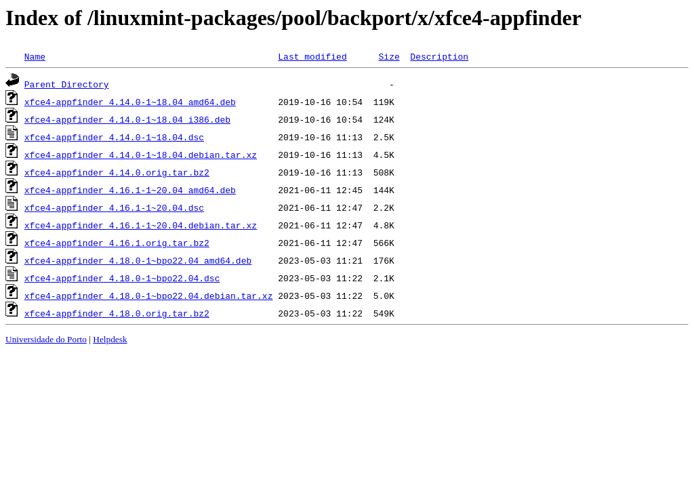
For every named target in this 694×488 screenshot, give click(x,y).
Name (34, 56)
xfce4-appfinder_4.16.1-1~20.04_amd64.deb (130, 190)
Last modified (312, 56)
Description (439, 56)
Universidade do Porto (46, 339)
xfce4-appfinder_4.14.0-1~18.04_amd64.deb (130, 102)
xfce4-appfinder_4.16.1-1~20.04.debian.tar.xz (140, 225)
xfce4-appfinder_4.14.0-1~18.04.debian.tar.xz (140, 154)
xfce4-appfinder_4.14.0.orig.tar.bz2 (116, 172)
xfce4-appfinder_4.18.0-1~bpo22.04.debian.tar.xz (148, 295)
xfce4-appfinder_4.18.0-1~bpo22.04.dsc (122, 278)
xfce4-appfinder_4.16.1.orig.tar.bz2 (116, 243)
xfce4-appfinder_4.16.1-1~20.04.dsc (114, 207)
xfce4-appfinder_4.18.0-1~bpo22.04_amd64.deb (137, 260)
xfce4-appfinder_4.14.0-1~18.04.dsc (114, 137)
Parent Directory (66, 84)
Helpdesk (110, 339)
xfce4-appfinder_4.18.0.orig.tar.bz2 (116, 313)
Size (388, 56)
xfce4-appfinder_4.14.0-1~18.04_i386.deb (127, 119)
